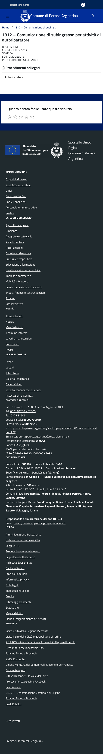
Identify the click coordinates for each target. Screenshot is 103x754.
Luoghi (10, 367)
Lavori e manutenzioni (19, 338)
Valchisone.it (13, 687)
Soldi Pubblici (13, 704)
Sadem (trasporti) (16, 670)
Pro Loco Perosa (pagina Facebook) (26, 681)
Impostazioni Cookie (17, 591)
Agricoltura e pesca (17, 225)
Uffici (9, 190)
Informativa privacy (17, 579)
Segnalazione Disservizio (20, 557)
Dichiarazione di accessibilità (23, 540)
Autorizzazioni (14, 248)
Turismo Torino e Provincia (21, 653)
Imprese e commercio (18, 276)
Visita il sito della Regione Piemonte (27, 631)
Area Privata (13, 721)
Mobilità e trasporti (17, 281)
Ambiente (11, 231)
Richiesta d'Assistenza (19, 562)
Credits (10, 596)
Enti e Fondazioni (16, 202)
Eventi (9, 362)
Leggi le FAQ (13, 546)
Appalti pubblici (15, 242)
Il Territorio (12, 373)
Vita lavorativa (14, 304)
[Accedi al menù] (3, 15)
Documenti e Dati (16, 196)
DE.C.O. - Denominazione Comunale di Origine (33, 693)
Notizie (10, 321)
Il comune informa (16, 333)
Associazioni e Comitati (19, 395)
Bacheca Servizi (15, 568)
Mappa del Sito (14, 613)
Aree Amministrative (18, 185)
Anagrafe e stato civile (19, 236)
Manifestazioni (14, 327)
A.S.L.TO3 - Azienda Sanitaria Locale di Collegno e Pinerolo (40, 642)
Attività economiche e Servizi (23, 390)
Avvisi (9, 350)
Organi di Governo (16, 179)
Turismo (10, 298)
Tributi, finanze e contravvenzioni (26, 292)
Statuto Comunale (16, 574)
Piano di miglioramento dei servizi (26, 619)
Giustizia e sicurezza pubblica (23, 270)
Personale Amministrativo (21, 207)
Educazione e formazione (20, 264)
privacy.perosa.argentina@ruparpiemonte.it (39, 523)
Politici (10, 213)
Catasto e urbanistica (18, 253)
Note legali (12, 585)
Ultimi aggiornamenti (18, 602)
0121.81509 (18, 415)
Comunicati (12, 344)
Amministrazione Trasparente (23, 534)
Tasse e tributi (14, 316)
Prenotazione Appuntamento (23, 551)
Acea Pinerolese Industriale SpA (25, 648)
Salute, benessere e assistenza (24, 287)
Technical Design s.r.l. (30, 741)
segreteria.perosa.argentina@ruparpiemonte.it (41, 436)
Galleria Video (14, 384)
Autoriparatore (14, 77)
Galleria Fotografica (17, 379)
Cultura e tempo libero (19, 259)
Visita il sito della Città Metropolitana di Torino (33, 636)
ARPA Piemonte (15, 659)
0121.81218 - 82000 (23, 411)
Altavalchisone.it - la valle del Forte (27, 676)
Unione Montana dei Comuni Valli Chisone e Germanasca (39, 664)
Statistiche (12, 607)
